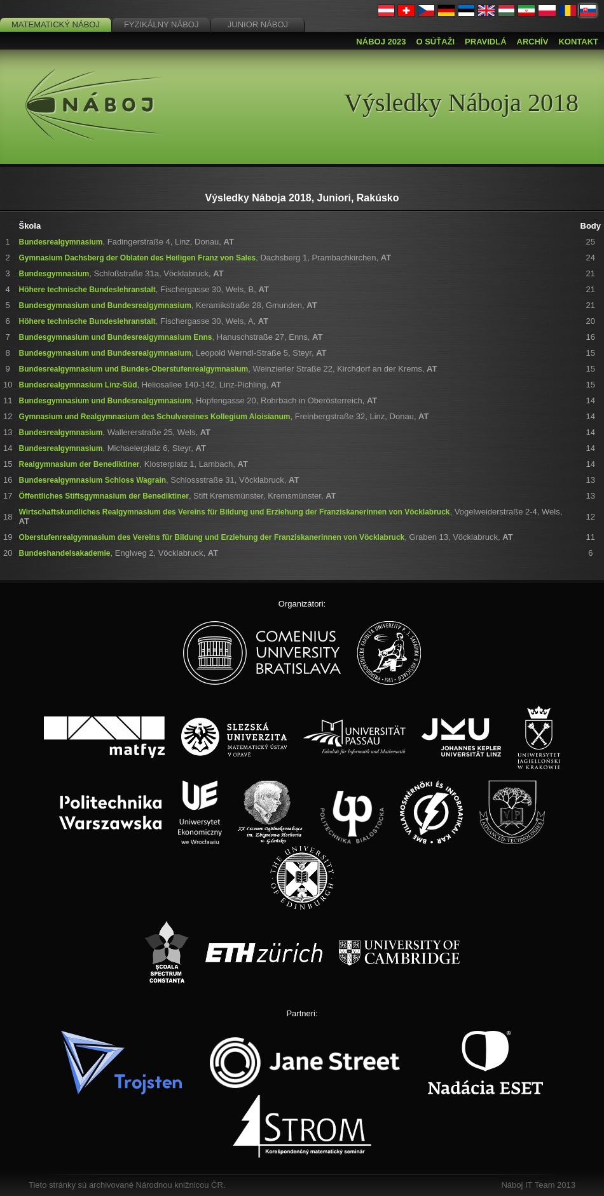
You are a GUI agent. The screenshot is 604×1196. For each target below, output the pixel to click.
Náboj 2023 (381, 41)
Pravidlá (485, 41)
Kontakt (578, 41)
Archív (533, 41)
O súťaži (435, 41)
